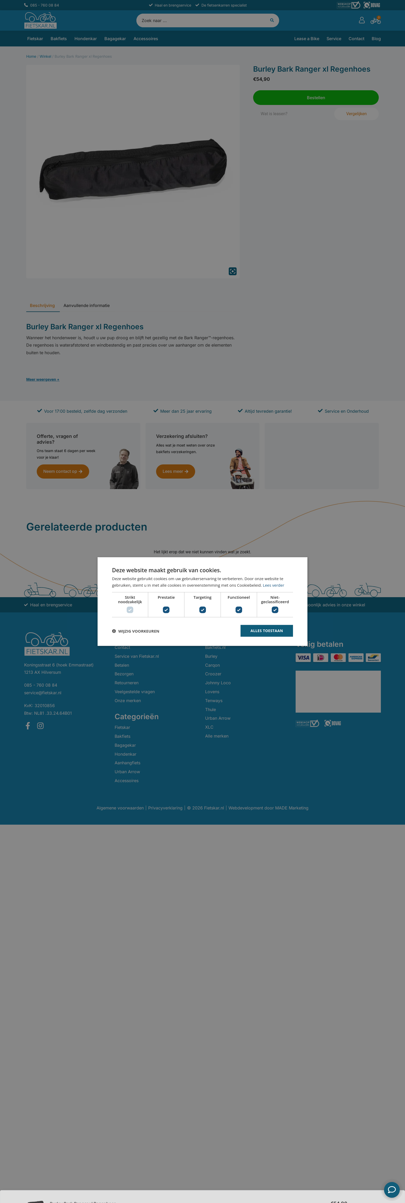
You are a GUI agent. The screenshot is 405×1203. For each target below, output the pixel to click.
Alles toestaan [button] (267, 630)
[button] (135, 630)
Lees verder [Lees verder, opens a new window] (273, 584)
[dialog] (202, 601)
